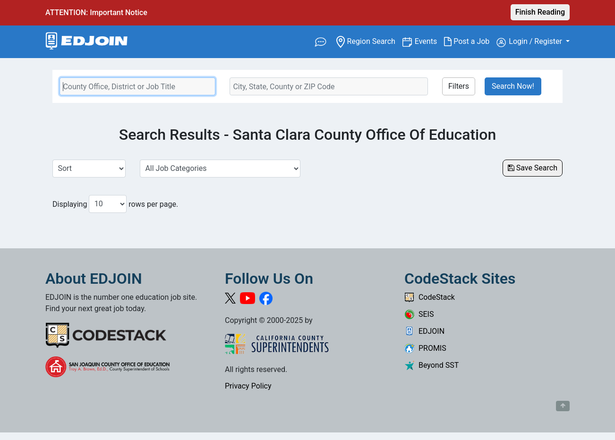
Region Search (369, 41)
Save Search (532, 167)
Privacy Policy (248, 385)
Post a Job (470, 41)
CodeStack (429, 297)
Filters (458, 86)
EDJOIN (424, 331)
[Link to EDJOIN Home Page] (86, 41)
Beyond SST (431, 365)
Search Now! (513, 86)
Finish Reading (540, 12)
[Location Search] (329, 86)
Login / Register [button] (530, 42)
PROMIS (425, 348)
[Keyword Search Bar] (137, 86)
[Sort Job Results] (89, 169)
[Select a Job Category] (220, 169)
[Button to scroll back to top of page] (563, 406)
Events (429, 41)
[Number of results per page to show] (108, 204)
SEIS (419, 314)
